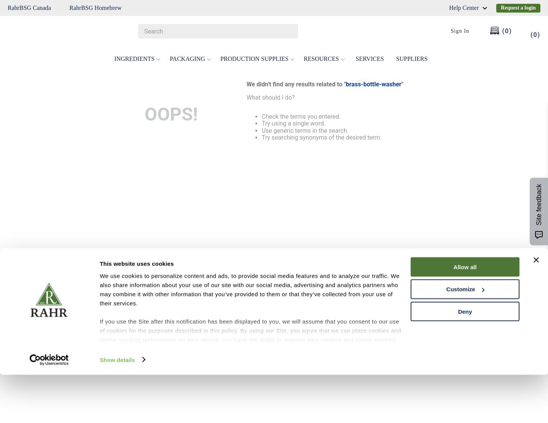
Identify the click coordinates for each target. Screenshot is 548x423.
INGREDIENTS (137, 52)
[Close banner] (536, 308)
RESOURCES (324, 52)
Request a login (518, 8)
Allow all (465, 315)
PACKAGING (190, 52)
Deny (465, 360)
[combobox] (218, 31)
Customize (465, 337)
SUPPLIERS (412, 52)
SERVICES (370, 52)
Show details (117, 408)
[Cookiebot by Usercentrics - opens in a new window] (49, 408)
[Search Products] (288, 31)
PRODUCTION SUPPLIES (257, 52)
